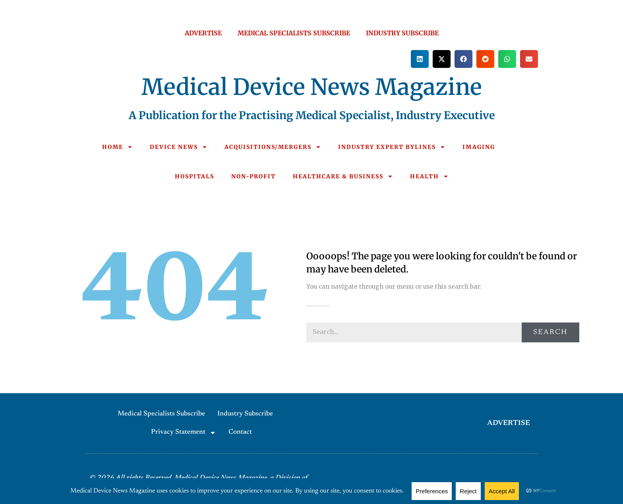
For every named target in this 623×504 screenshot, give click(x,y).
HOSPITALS (194, 176)
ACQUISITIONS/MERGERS (272, 147)
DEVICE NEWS (178, 147)
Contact (240, 432)
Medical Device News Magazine (311, 87)
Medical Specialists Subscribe (161, 414)
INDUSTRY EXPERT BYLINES (391, 147)
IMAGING (478, 147)
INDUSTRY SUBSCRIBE (402, 33)
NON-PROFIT (253, 176)
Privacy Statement (183, 432)
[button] (420, 59)
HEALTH (429, 176)
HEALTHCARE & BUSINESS (343, 176)
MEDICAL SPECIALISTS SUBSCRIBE (294, 33)
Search (550, 332)
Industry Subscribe (245, 414)
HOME (117, 147)
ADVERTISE (203, 33)
